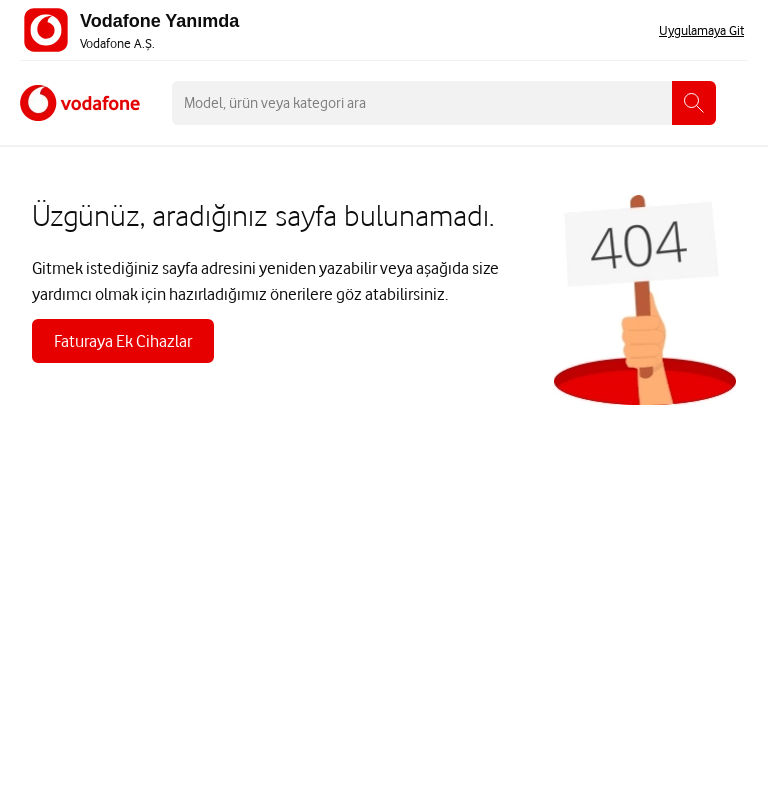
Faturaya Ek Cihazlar (123, 341)
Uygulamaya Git (701, 30)
